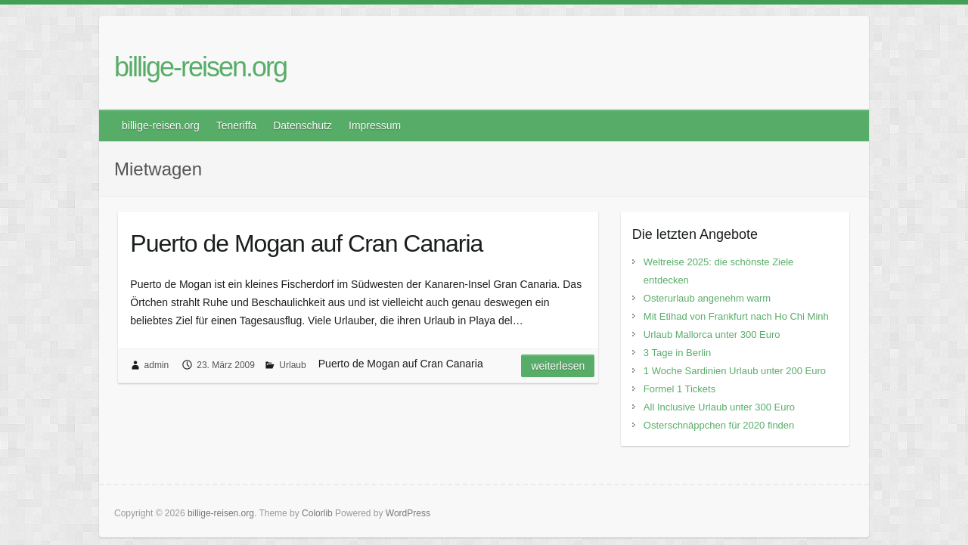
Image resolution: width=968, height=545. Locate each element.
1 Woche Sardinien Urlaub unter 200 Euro (735, 370)
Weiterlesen (558, 366)
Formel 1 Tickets (679, 389)
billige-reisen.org (200, 66)
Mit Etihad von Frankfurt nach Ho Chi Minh (736, 316)
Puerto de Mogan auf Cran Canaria (306, 243)
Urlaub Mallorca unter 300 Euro (712, 334)
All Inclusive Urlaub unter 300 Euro (719, 407)
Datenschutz (302, 125)
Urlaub (292, 365)
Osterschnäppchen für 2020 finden (719, 425)
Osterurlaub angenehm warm (707, 298)
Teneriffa (236, 125)
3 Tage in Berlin (677, 352)
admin (156, 365)
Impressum (375, 125)
